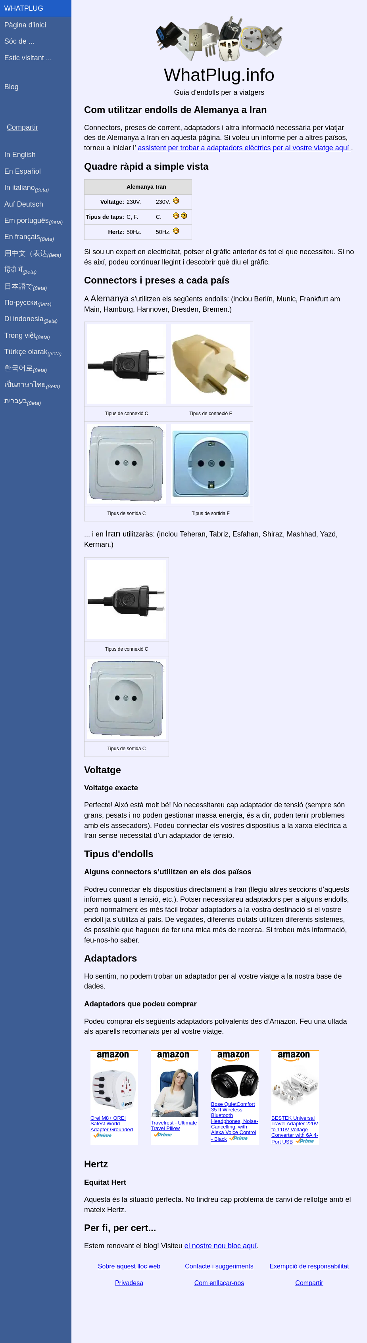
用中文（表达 (32, 253)
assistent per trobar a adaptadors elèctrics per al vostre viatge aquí (244, 148)
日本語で (25, 286)
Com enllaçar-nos (219, 1283)
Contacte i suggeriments (219, 1266)
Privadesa (129, 1283)
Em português (33, 220)
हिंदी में (20, 270)
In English (20, 155)
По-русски (28, 303)
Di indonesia (31, 319)
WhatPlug (23, 8)
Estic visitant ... (28, 58)
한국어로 (25, 368)
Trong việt (27, 335)
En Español (22, 171)
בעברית (22, 401)
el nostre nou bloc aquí (220, 1246)
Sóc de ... (19, 41)
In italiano (26, 188)
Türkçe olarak (33, 352)
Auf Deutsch (23, 204)
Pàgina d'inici (25, 25)
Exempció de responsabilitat (309, 1266)
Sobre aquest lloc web (129, 1266)
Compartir (309, 1283)
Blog (11, 87)
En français (29, 237)
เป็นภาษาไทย (32, 385)
